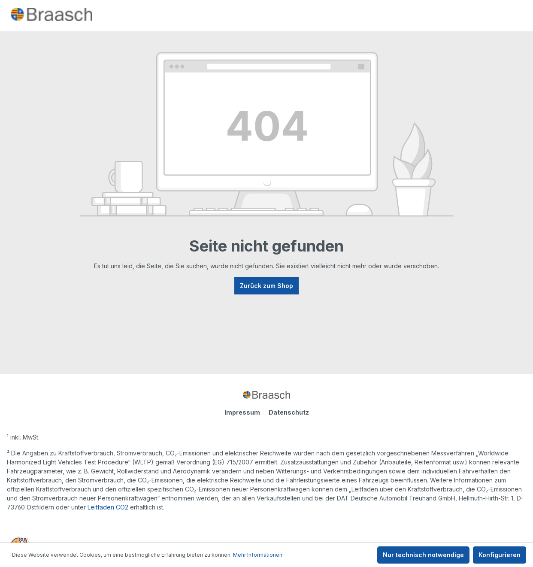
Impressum (242, 412)
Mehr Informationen (257, 555)
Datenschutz (289, 412)
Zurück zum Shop (266, 285)
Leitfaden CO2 (108, 507)
